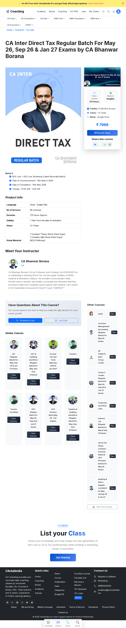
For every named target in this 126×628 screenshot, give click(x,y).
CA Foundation (27, 18)
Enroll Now (102, 133)
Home (38, 578)
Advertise (61, 608)
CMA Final (59, 18)
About (14, 608)
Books (52, 11)
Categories (59, 591)
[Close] (123, 3)
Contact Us (63, 614)
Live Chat (61, 320)
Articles (38, 594)
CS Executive (13, 25)
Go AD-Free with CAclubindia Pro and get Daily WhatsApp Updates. (61, 3)
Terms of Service (77, 608)
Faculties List (80, 579)
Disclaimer (93, 608)
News (57, 575)
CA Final (11, 18)
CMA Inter (96, 18)
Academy (41, 11)
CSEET (29, 25)
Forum (58, 579)
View (113, 314)
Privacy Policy (108, 608)
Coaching (17, 11)
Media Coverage (45, 608)
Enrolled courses (82, 575)
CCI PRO (74, 11)
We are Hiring (28, 608)
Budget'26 (59, 595)
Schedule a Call (25, 320)
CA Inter (44, 18)
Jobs (83, 11)
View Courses (13, 376)
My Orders (94, 11)
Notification (60, 583)
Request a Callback (105, 578)
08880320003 (104, 587)
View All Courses (102, 508)
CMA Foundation (78, 18)
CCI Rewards (80, 590)
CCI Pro (78, 599)
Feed (57, 587)
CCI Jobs (78, 594)
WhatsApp (101, 582)
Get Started (63, 558)
